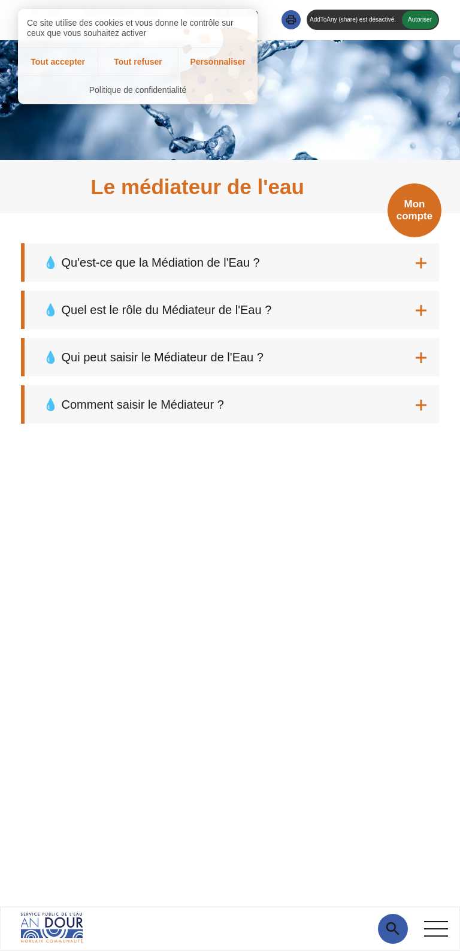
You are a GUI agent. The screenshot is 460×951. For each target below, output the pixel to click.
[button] (291, 19)
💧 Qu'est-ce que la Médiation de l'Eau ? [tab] (151, 262)
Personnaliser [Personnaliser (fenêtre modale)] (218, 62)
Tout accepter (58, 62)
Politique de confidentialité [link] (138, 90)
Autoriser (420, 19)
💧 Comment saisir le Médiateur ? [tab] (133, 404)
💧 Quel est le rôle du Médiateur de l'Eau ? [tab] (157, 309)
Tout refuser (138, 62)
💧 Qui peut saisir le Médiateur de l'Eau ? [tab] (153, 357)
